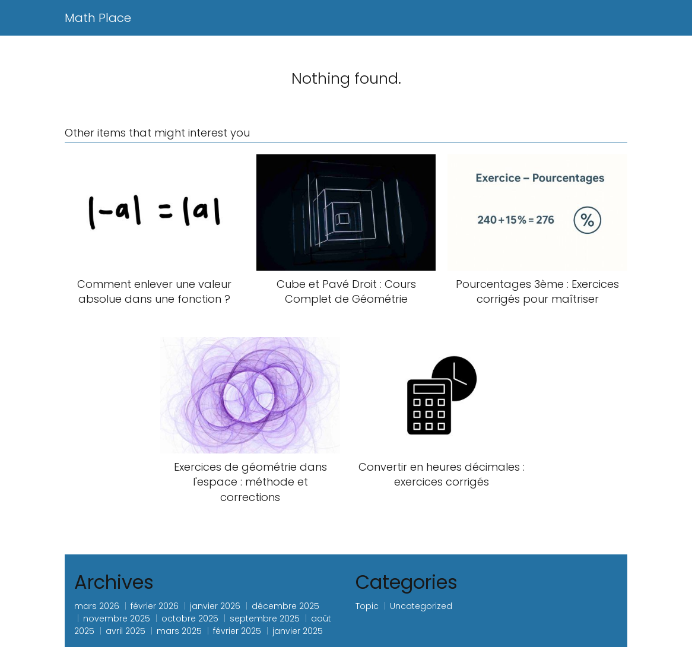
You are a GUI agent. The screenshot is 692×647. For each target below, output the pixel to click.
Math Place (98, 17)
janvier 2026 (215, 606)
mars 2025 (179, 631)
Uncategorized (421, 606)
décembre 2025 (285, 606)
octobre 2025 (189, 618)
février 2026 (155, 606)
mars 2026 (96, 606)
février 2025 (237, 631)
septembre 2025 (265, 618)
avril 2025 (125, 631)
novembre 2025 (116, 618)
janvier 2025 (297, 631)
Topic (367, 606)
